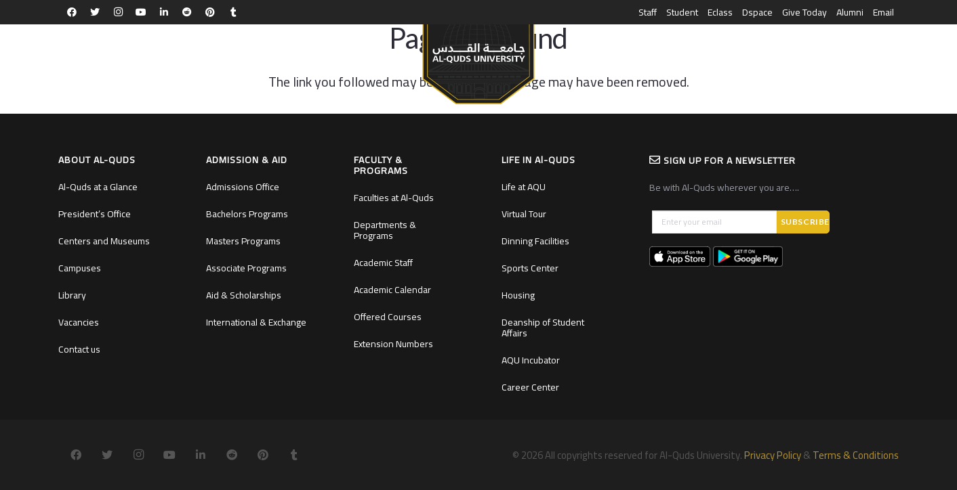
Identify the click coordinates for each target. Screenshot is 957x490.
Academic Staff (383, 262)
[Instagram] (117, 12)
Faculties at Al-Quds (394, 197)
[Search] (854, 52)
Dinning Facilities (535, 241)
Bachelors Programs (247, 214)
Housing (518, 295)
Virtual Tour (524, 214)
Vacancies (78, 322)
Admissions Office (242, 187)
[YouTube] (140, 12)
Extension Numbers (393, 344)
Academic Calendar (392, 289)
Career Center (530, 387)
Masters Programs (243, 241)
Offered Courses (388, 317)
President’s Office (94, 214)
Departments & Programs (385, 230)
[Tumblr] (233, 12)
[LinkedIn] (164, 12)
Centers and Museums (104, 241)
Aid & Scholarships (243, 295)
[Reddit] (187, 12)
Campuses (79, 268)
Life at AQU (524, 187)
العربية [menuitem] (884, 51)
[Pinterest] (210, 12)
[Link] (478, 58)
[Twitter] (94, 12)
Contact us (79, 349)
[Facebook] (71, 12)
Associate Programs (246, 268)
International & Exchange (256, 322)
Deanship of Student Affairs (543, 327)
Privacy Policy (772, 455)
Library (72, 295)
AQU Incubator (531, 360)
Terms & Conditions (856, 455)
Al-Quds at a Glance (98, 187)
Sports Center (530, 268)
